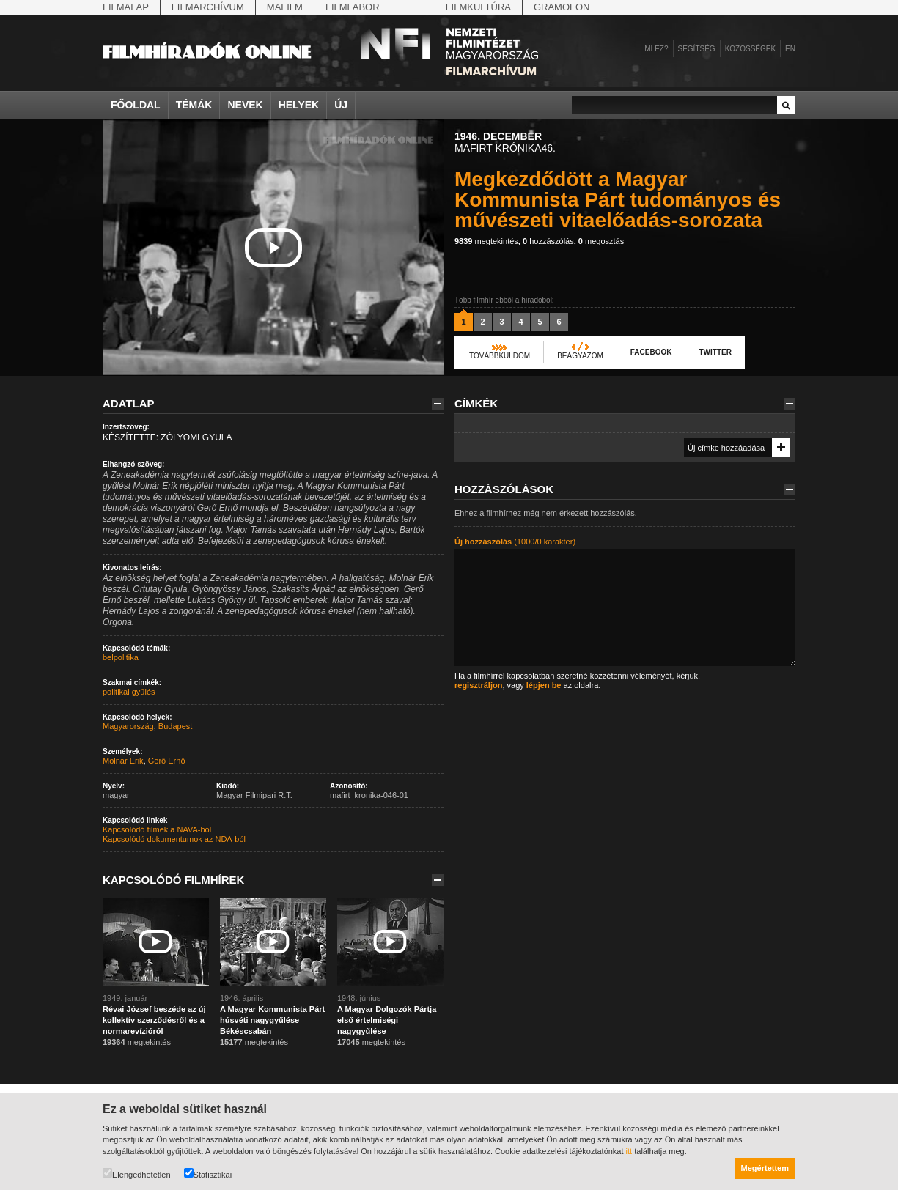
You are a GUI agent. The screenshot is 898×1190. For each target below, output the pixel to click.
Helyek (299, 105)
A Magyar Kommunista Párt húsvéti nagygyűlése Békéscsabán (272, 1020)
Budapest (175, 726)
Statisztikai (208, 1173)
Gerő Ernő (166, 760)
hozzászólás (548, 241)
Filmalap (126, 6)
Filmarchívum (208, 6)
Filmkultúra (478, 6)
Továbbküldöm (499, 356)
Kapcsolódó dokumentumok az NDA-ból (174, 839)
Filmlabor (352, 6)
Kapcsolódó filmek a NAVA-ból (157, 829)
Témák (194, 105)
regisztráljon (478, 685)
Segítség (696, 49)
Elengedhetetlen (137, 1173)
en (790, 49)
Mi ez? (656, 49)
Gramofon (562, 6)
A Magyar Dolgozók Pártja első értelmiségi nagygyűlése (386, 1020)
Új (340, 105)
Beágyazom (580, 356)
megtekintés (486, 241)
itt (629, 1151)
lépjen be (544, 685)
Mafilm (285, 6)
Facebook (651, 352)
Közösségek (750, 49)
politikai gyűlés (129, 691)
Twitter (715, 352)
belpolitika (121, 657)
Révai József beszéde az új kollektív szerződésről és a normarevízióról (154, 1020)
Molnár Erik (123, 760)
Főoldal (136, 105)
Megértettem (765, 1168)
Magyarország (128, 726)
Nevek (244, 105)
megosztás (601, 241)
